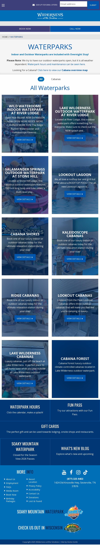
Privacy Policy (35, 486)
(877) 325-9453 (75, 478)
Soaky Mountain (50, 512)
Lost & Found (35, 501)
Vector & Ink (72, 542)
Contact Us (34, 493)
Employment (12, 483)
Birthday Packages (10, 500)
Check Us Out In (50, 528)
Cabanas (56, 79)
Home (5, 36)
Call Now (75, 28)
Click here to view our (63, 70)
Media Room (12, 491)
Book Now (25, 28)
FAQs (8, 487)
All (41, 79)
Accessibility (34, 489)
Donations (34, 497)
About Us (10, 479)
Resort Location (33, 480)
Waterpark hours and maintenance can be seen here (56, 64)
